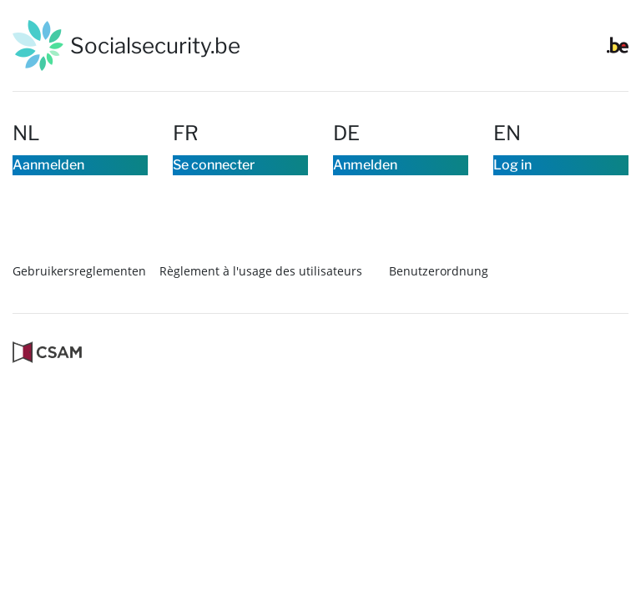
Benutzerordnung (438, 314)
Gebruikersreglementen (79, 314)
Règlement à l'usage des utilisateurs (260, 314)
